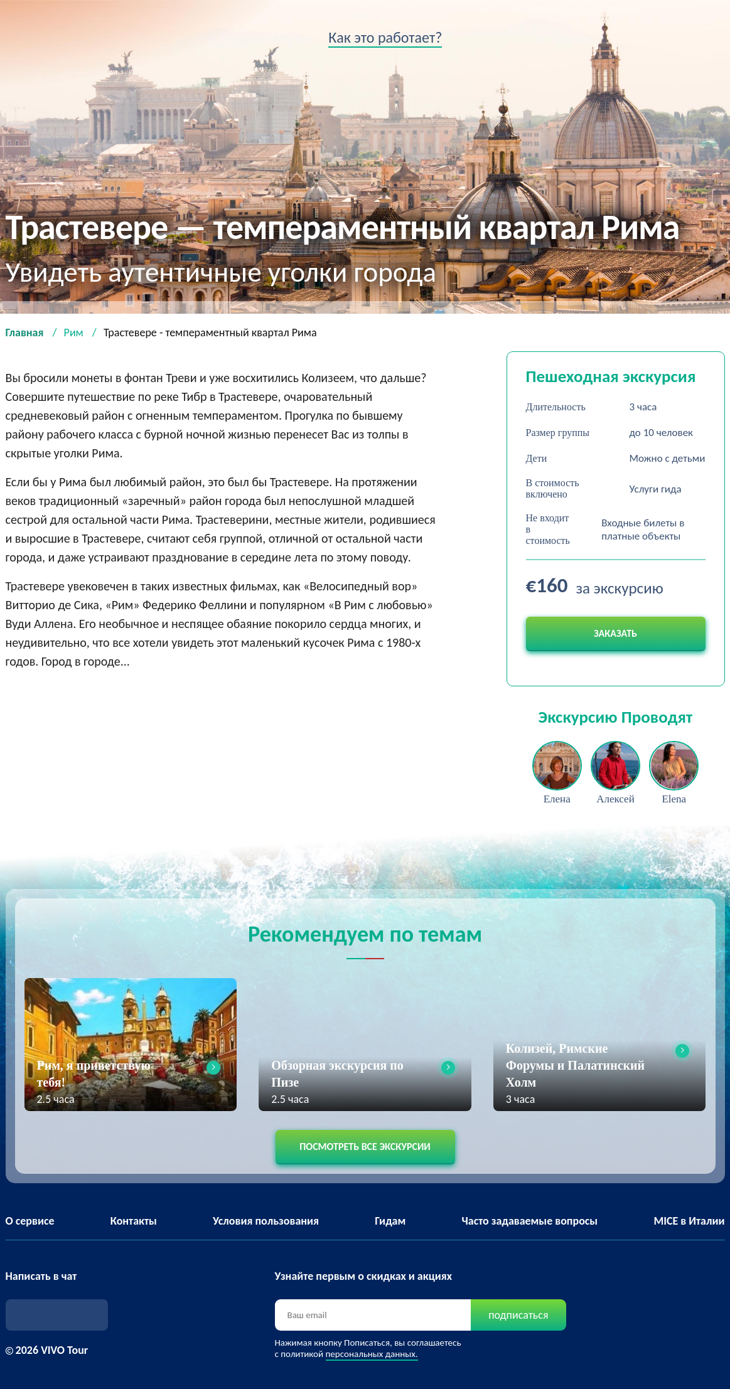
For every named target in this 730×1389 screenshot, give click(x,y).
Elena (674, 799)
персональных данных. (372, 1354)
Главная (25, 332)
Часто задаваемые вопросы (530, 1221)
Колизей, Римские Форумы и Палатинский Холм (575, 1065)
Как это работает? (385, 37)
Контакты (133, 1221)
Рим (73, 332)
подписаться (518, 1315)
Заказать (615, 633)
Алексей (615, 799)
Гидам (390, 1221)
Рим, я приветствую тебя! (94, 1073)
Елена (557, 799)
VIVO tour (28, 41)
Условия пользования (266, 1221)
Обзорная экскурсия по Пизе (337, 1073)
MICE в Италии (688, 1221)
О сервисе (30, 1221)
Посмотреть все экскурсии (364, 1146)
